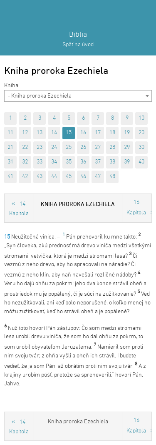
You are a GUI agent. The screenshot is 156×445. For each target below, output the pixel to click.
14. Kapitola (19, 209)
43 (39, 176)
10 (141, 118)
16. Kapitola (136, 207)
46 (83, 176)
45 (69, 176)
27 (98, 147)
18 (112, 132)
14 (54, 132)
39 (127, 162)
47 (98, 176)
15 (69, 132)
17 (98, 132)
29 (127, 147)
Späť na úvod (78, 44)
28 (112, 147)
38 (112, 162)
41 (10, 176)
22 (25, 147)
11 (10, 132)
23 (39, 147)
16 (83, 132)
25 (69, 147)
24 (54, 147)
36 (83, 162)
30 (141, 147)
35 (69, 162)
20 (141, 132)
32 (25, 162)
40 (141, 162)
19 (127, 132)
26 (83, 147)
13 (39, 132)
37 (98, 162)
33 (39, 162)
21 (10, 147)
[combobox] (78, 96)
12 (25, 132)
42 (25, 176)
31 (10, 162)
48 (112, 176)
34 (54, 162)
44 (54, 176)
